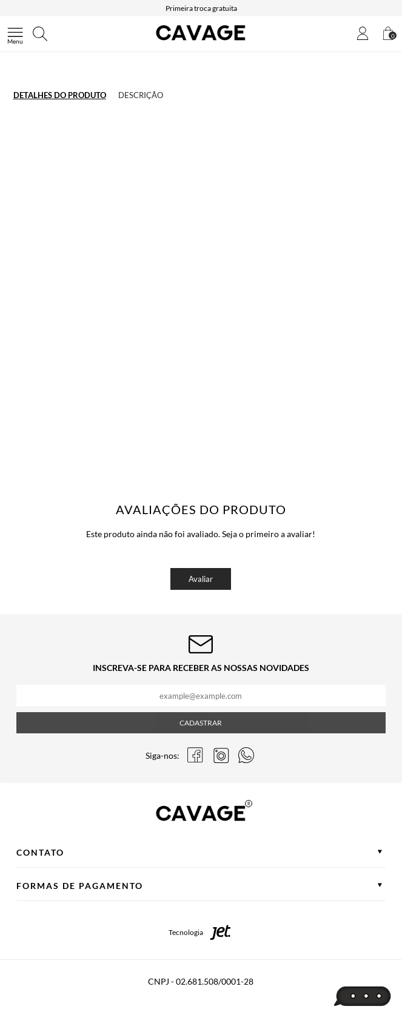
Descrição (140, 95)
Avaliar (201, 579)
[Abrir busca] (40, 34)
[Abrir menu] (15, 34)
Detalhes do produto (59, 95)
